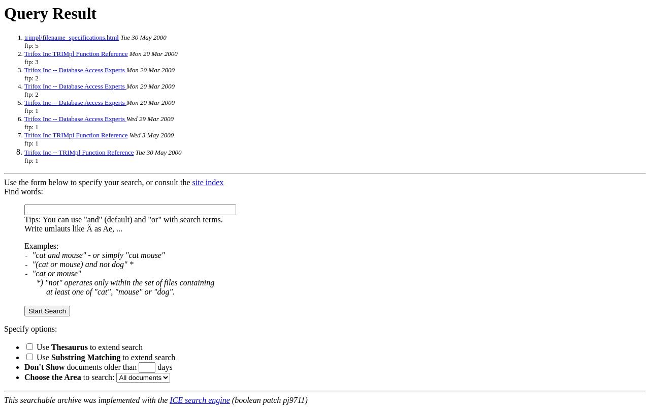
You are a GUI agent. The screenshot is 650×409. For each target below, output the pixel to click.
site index (208, 182)
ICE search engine (200, 400)
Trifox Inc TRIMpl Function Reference (76, 53)
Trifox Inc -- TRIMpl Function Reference (79, 152)
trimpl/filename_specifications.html (71, 37)
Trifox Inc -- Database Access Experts (75, 70)
